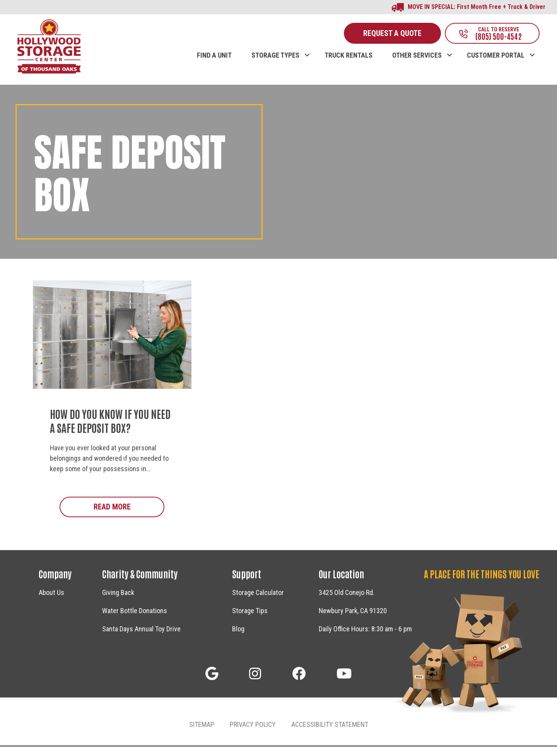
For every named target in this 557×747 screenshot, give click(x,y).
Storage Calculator (258, 594)
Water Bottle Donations (134, 613)
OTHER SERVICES (417, 57)
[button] (306, 48)
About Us (51, 594)
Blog (238, 631)
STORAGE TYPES (275, 57)
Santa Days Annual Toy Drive (141, 631)
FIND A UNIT (214, 57)
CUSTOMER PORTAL (496, 57)
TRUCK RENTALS (348, 57)
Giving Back (118, 594)
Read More (129, 508)
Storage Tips (250, 613)
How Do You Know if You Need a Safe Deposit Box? (110, 422)
